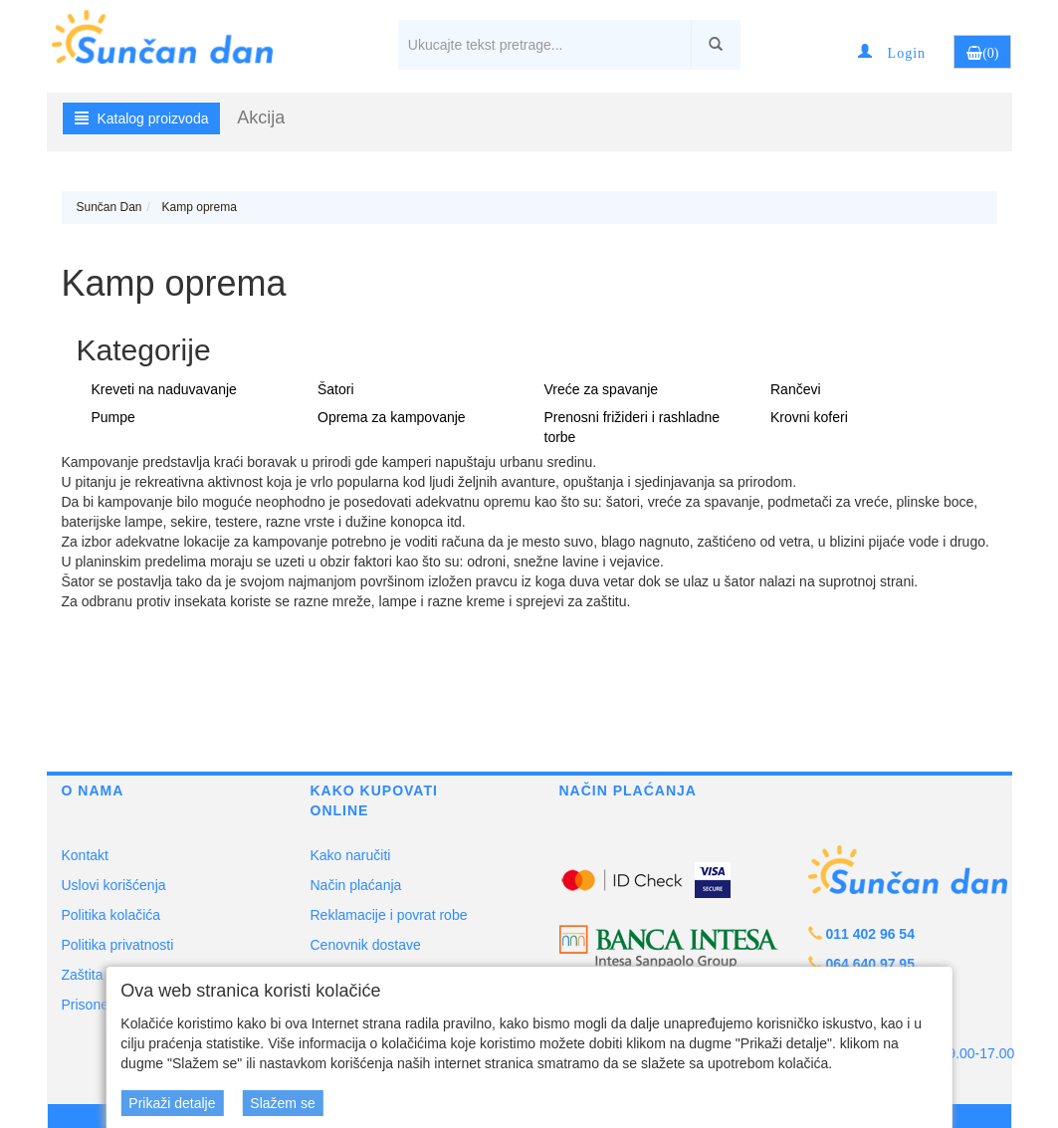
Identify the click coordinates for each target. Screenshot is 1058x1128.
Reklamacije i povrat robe (389, 915)
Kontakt (85, 855)
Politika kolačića (111, 915)
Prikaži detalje (171, 1103)
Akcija (261, 117)
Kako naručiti (351, 855)
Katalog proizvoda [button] (142, 118)
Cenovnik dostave (366, 945)
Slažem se (282, 1103)
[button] (892, 52)
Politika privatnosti (118, 945)
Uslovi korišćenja (114, 885)
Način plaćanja (356, 885)
